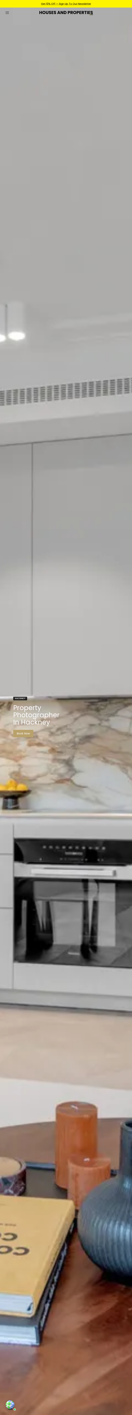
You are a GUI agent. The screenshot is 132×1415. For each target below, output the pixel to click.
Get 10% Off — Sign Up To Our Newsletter (66, 3)
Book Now (23, 733)
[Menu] (7, 13)
